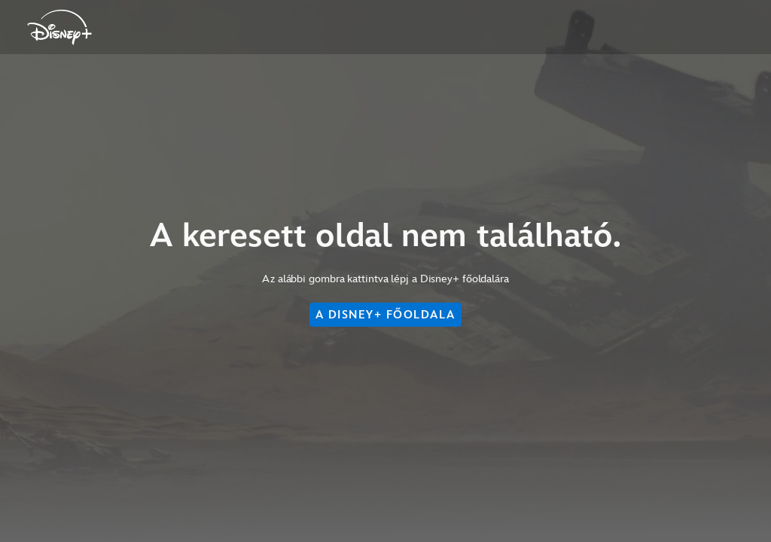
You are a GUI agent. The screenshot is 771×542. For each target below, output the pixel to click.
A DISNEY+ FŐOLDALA (385, 314)
